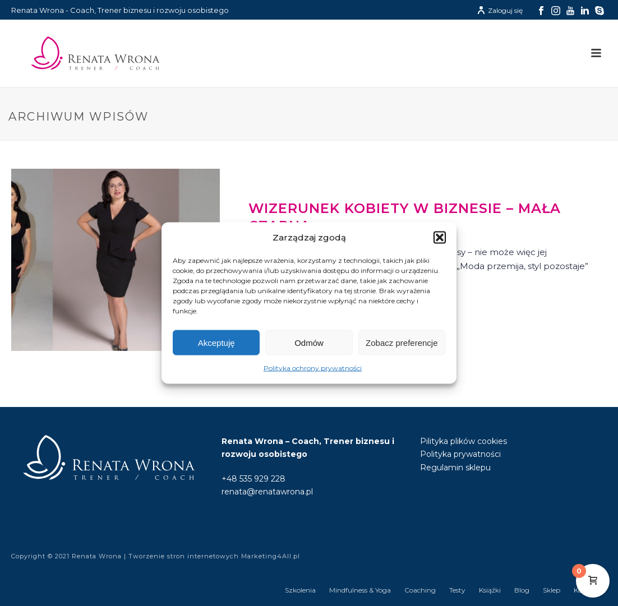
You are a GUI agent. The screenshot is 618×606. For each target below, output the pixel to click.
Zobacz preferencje (401, 343)
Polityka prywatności (460, 454)
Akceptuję (216, 343)
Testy (457, 590)
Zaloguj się (500, 10)
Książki (490, 590)
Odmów (309, 343)
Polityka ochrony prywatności (313, 368)
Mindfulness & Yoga (360, 590)
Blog (521, 590)
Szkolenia (300, 590)
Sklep (551, 590)
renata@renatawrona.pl (267, 492)
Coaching (420, 590)
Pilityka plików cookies (463, 441)
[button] (439, 237)
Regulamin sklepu (455, 467)
